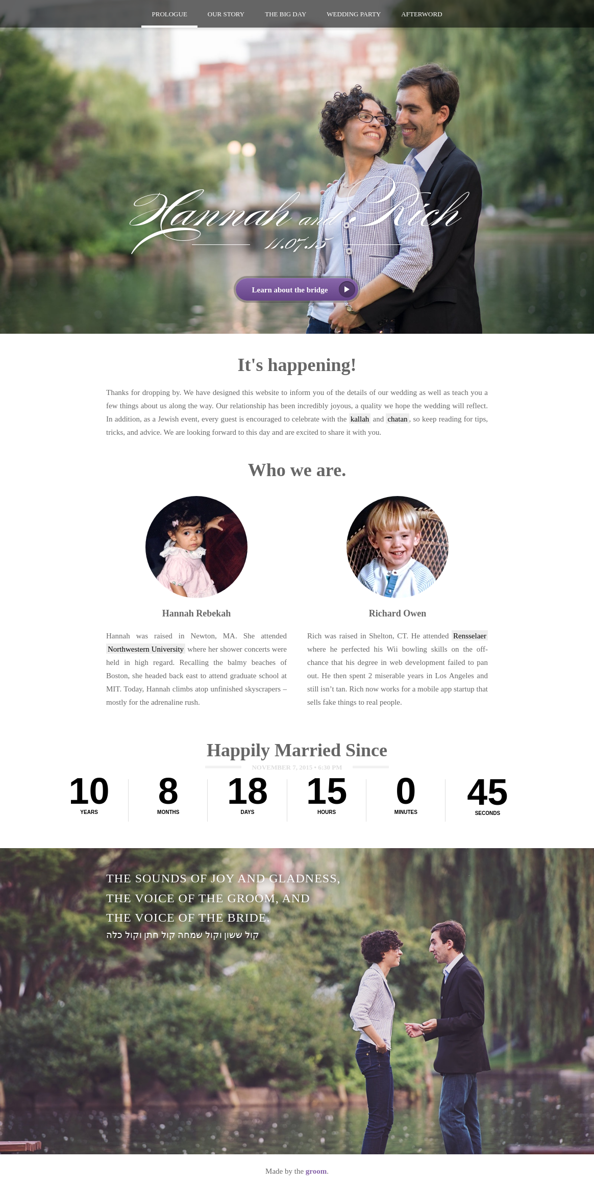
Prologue (169, 14)
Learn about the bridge (303, 289)
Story (226, 14)
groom (316, 1171)
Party (354, 14)
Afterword (421, 14)
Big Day (285, 14)
